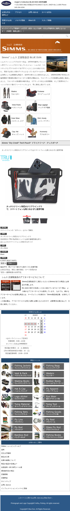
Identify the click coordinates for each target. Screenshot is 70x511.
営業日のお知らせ (7, 21)
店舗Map (4, 478)
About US (31, 20)
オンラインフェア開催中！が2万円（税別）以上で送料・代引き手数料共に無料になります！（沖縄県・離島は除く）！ (34, 29)
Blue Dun (47, 498)
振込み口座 (5, 457)
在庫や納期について (8, 460)
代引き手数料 (6, 453)
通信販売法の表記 (7, 471)
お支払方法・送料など (7, 13)
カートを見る (46, 12)
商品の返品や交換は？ (9, 464)
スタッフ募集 (46, 20)
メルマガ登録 (20, 20)
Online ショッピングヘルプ (11, 446)
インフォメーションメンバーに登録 (14, 488)
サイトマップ (6, 481)
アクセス (18, 12)
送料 (2, 450)
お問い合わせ (33, 12)
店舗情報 (4, 474)
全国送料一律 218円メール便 (11, 467)
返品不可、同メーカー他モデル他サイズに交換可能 (18, 267)
